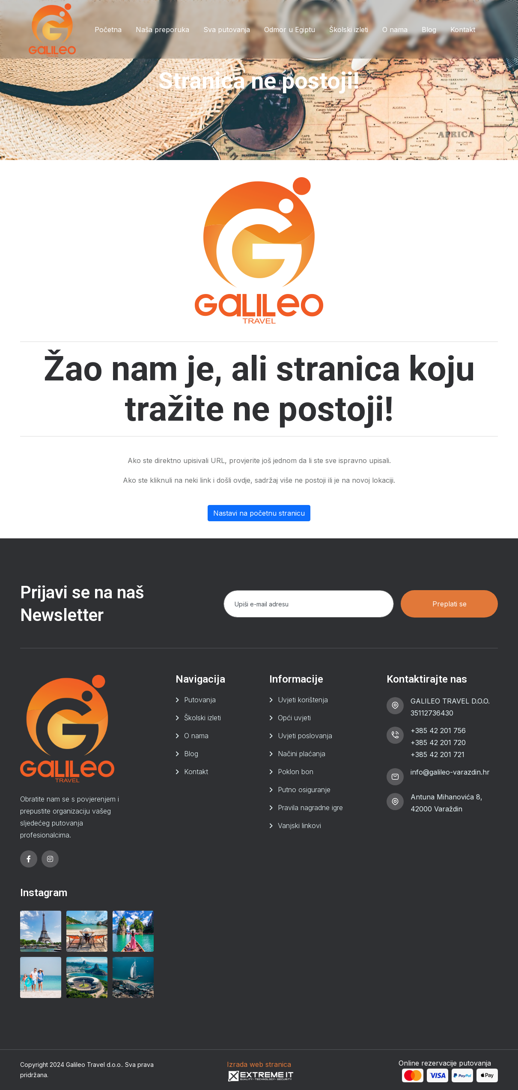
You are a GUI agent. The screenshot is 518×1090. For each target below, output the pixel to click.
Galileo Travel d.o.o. (94, 1064)
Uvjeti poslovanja (305, 735)
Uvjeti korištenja (303, 699)
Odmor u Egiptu (289, 29)
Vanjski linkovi (299, 825)
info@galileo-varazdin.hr (450, 772)
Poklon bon (295, 771)
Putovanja (200, 699)
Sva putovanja (226, 29)
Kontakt (462, 29)
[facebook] (28, 858)
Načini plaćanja (301, 753)
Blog (429, 29)
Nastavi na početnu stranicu (259, 513)
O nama (395, 29)
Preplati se (449, 604)
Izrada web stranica (259, 1064)
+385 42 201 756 (438, 730)
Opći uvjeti (294, 717)
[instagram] (50, 858)
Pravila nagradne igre (310, 807)
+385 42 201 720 (438, 742)
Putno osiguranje (304, 789)
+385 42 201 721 (437, 754)
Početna (108, 29)
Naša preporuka (162, 29)
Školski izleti (348, 29)
